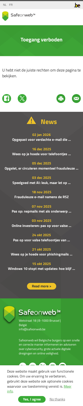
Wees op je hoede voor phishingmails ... (41, 254)
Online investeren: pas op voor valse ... (41, 225)
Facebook (6, 98)
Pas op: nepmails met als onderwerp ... (41, 211)
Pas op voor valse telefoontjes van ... (41, 240)
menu (76, 15)
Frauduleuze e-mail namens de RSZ (41, 196)
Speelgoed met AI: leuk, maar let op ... (41, 182)
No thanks (57, 399)
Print (60, 98)
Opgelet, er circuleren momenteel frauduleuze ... (41, 168)
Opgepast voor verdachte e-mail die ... (41, 139)
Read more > (41, 286)
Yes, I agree (32, 399)
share (58, 15)
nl (4, 4)
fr (11, 4)
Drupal (18, 16)
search (67, 15)
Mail (76, 98)
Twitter (22, 98)
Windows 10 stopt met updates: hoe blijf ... (41, 268)
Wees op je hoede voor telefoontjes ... (41, 153)
